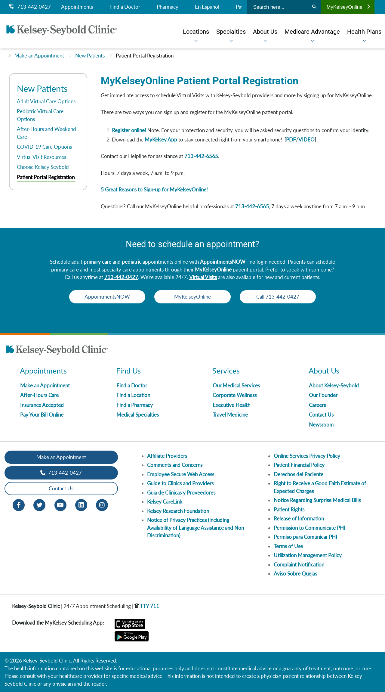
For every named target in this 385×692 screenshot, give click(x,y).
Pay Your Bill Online (41, 414)
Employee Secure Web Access (180, 474)
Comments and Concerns (174, 465)
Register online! (129, 130)
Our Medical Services (236, 385)
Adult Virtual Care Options (46, 101)
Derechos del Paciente (298, 474)
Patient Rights (289, 509)
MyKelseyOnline (348, 7)
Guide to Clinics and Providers (180, 483)
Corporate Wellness (235, 395)
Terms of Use (288, 546)
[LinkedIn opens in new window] (81, 504)
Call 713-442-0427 (279, 296)
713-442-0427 (30, 7)
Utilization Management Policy (308, 555)
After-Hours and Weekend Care (46, 133)
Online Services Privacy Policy (307, 456)
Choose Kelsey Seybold (43, 167)
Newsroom (321, 424)
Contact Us (321, 414)
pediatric (131, 262)
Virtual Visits (203, 277)
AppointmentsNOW (222, 262)
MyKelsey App (161, 139)
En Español (207, 7)
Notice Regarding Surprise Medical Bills (317, 500)
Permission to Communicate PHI (309, 528)
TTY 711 (146, 606)
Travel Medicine (230, 414)
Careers (317, 405)
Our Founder (323, 395)
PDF (291, 139)
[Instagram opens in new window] (101, 504)
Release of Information (299, 518)
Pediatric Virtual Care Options (40, 115)
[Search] (314, 7)
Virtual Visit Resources (41, 157)
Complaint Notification (299, 564)
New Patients (90, 55)
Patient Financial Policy (299, 465)
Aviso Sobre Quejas (295, 573)
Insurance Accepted (42, 405)
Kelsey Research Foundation (178, 511)
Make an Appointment (39, 55)
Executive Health (231, 405)
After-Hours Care (39, 395)
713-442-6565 (201, 156)
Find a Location (133, 395)
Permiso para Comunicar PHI (305, 537)
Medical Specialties (137, 414)
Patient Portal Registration (145, 55)
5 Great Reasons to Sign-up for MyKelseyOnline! (154, 189)
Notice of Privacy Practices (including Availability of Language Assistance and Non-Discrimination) (196, 527)
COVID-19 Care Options (44, 147)
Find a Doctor (124, 7)
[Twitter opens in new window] (39, 504)
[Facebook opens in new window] (18, 504)
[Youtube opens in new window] (60, 504)
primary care (97, 262)
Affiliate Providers (167, 456)
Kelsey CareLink (164, 501)
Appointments (77, 7)
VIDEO (306, 139)
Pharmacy (167, 7)
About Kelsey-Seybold (334, 385)
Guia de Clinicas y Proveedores (181, 492)
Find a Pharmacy (134, 405)
